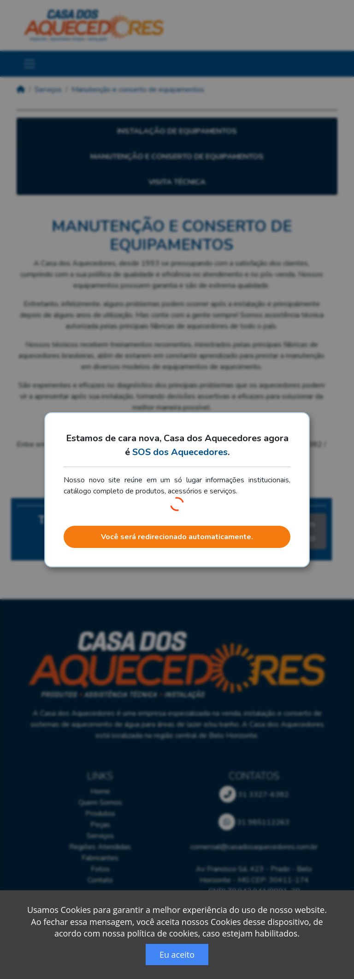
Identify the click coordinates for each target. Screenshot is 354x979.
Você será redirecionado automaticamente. (177, 537)
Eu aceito (177, 954)
